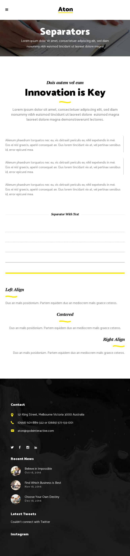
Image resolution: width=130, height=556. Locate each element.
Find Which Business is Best (43, 483)
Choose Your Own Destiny (42, 497)
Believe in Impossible (38, 468)
